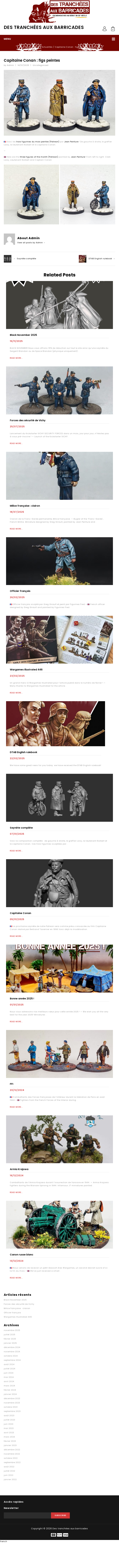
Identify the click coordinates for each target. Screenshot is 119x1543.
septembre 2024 (12, 1360)
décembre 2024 (12, 1347)
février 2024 (10, 1390)
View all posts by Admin (31, 242)
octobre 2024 (11, 1356)
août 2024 (9, 1364)
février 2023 (10, 1441)
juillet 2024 (9, 1368)
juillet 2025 (9, 1334)
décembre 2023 (12, 1398)
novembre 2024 (12, 1351)
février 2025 (10, 1338)
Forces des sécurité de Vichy (19, 1304)
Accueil (35, 47)
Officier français (12, 1312)
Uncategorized (40, 65)
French (3, 1541)
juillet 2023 (9, 1419)
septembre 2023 (12, 1411)
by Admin (9, 65)
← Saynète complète (25, 258)
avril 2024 (9, 1381)
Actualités (47, 47)
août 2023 (9, 1415)
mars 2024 (9, 1385)
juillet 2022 (9, 1471)
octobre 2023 (11, 1407)
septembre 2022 (12, 1462)
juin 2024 (9, 1373)
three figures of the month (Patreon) (39, 157)
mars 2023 (9, 1437)
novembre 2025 (12, 1330)
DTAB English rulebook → (102, 258)
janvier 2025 (10, 1343)
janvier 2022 (10, 1479)
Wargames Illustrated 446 (18, 1317)
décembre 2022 (12, 1449)
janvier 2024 (10, 1394)
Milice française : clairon (17, 1308)
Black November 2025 (15, 1300)
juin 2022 (8, 1475)
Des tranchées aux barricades (44, 27)
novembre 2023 (12, 1402)
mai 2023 (9, 1428)
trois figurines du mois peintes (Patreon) (37, 141)
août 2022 (9, 1466)
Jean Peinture (71, 141)
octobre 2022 (11, 1458)
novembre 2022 (12, 1454)
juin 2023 (8, 1424)
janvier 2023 (10, 1445)
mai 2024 (9, 1377)
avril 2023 (9, 1432)
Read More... (16, 358)
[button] (59, 1541)
